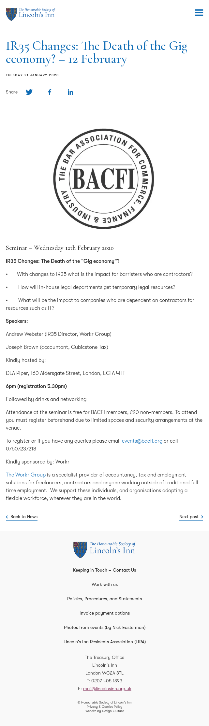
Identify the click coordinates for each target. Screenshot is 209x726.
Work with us (105, 584)
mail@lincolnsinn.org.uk (107, 688)
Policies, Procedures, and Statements (104, 598)
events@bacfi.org (142, 441)
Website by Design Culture (104, 711)
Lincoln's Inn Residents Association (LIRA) (105, 641)
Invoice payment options (105, 613)
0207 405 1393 (106, 680)
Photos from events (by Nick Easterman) (104, 627)
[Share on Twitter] (29, 92)
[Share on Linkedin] (70, 92)
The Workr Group (26, 475)
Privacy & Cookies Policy (104, 706)
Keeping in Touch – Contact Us (104, 570)
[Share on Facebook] (49, 92)
